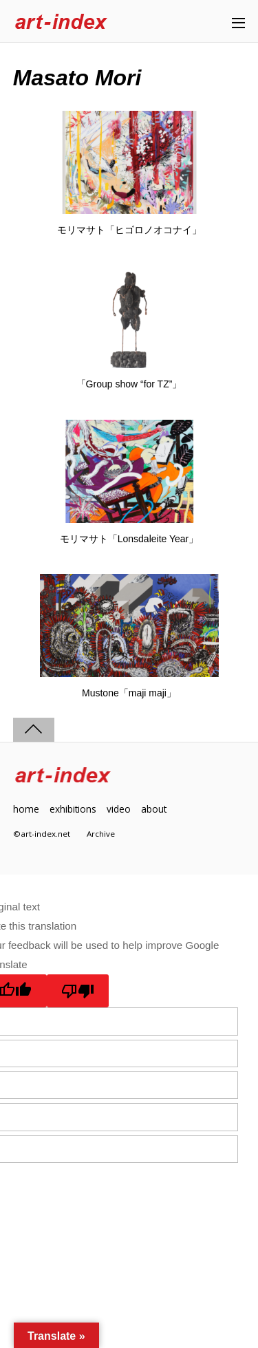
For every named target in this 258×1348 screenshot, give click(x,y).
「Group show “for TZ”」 (129, 383)
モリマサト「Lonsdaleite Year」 (129, 538)
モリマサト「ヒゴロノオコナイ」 (129, 229)
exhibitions (73, 808)
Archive (101, 833)
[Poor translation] (78, 990)
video (119, 808)
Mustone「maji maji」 (129, 692)
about (153, 808)
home (26, 808)
